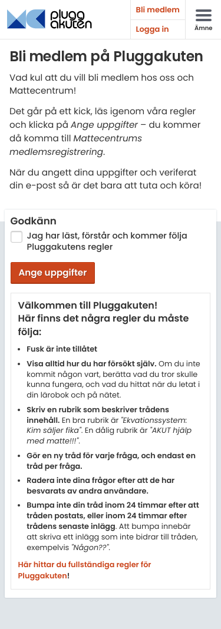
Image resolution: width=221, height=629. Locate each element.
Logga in (152, 29)
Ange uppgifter (52, 273)
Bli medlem (158, 9)
